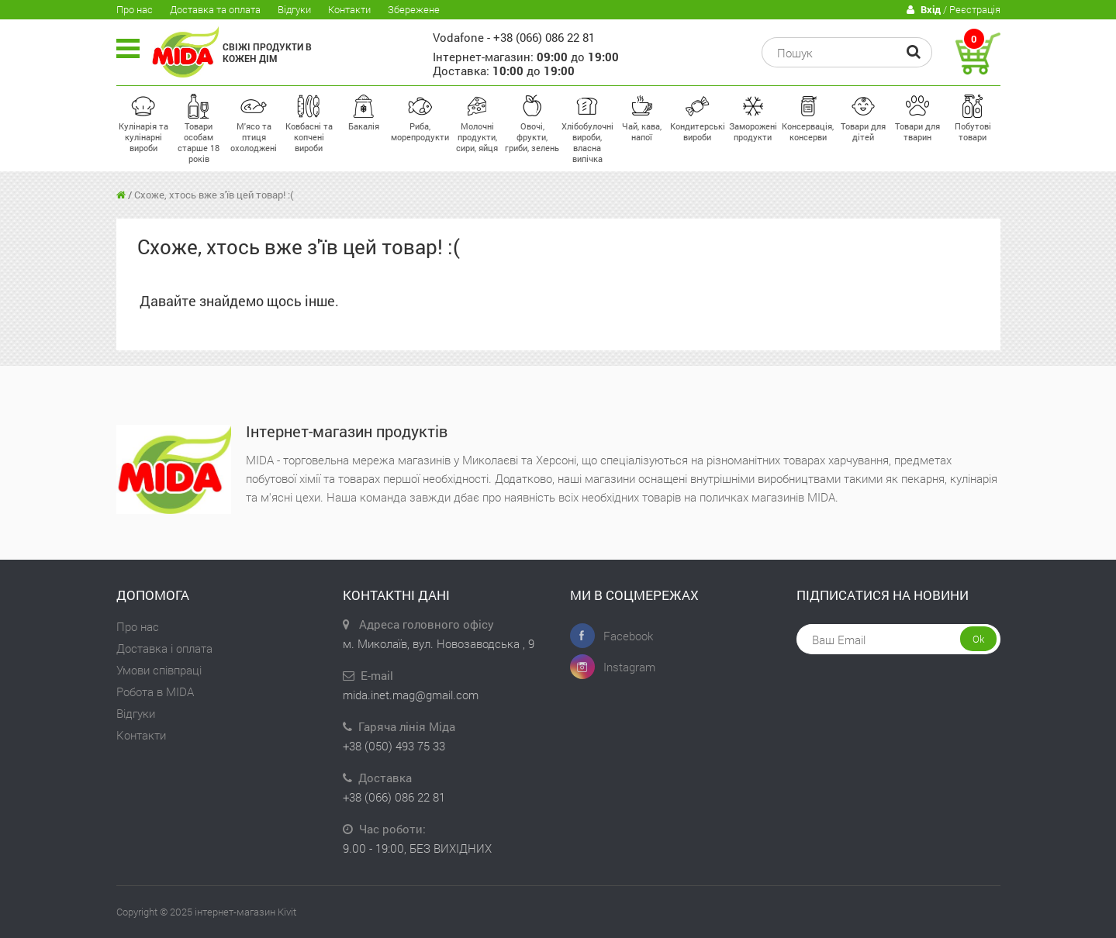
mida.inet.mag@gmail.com (411, 695)
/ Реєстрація (953, 9)
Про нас (134, 9)
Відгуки (294, 9)
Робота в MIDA (155, 691)
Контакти (349, 9)
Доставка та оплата (215, 9)
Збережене (414, 9)
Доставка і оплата (164, 648)
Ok (978, 639)
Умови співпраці (159, 670)
